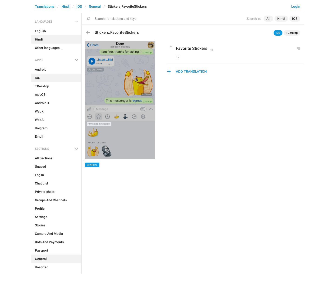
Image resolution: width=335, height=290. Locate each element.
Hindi (65, 6)
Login (295, 6)
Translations (44, 6)
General (95, 6)
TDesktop (292, 32)
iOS (79, 6)
